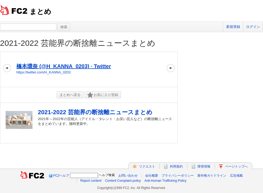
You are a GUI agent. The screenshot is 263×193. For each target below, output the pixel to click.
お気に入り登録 (102, 95)
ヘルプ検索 (107, 175)
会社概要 (151, 175)
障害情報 (204, 166)
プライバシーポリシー (178, 175)
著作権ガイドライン (211, 175)
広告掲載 (236, 175)
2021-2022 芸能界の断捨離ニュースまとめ (77, 43)
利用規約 (176, 166)
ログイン (253, 27)
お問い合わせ (128, 175)
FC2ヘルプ (61, 175)
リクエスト (147, 166)
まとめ (40, 12)
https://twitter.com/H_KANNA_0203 (43, 72)
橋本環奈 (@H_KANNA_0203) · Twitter (63, 66)
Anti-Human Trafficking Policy (165, 181)
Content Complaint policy (123, 181)
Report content (90, 181)
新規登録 (233, 27)
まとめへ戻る (70, 95)
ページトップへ (236, 166)
